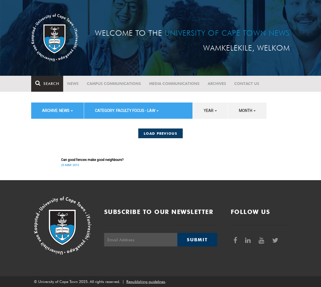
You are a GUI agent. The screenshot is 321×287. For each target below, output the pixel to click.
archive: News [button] (57, 110)
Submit (197, 239)
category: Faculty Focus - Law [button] (127, 110)
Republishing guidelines (145, 281)
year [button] (210, 110)
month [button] (247, 110)
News (73, 83)
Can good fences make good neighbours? (92, 160)
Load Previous (160, 133)
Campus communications (114, 83)
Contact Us (246, 83)
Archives (217, 83)
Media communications (174, 83)
